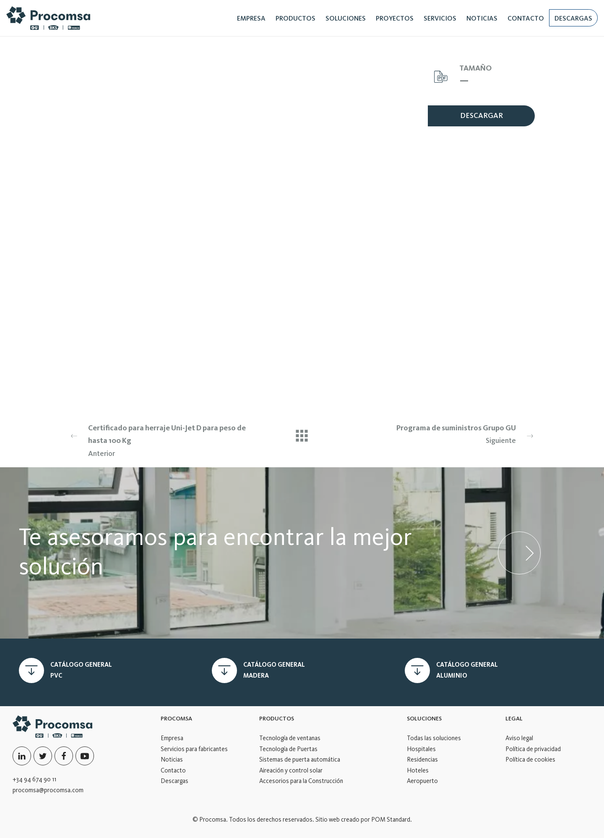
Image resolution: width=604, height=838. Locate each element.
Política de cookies (530, 759)
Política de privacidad (533, 749)
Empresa (172, 738)
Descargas (174, 781)
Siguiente (446, 433)
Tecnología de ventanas (289, 738)
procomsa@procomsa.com (48, 790)
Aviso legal (519, 738)
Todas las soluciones (434, 738)
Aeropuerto (422, 781)
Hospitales (421, 749)
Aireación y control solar (291, 770)
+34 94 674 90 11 (34, 779)
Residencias (422, 759)
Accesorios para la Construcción (301, 781)
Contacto (173, 770)
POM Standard (390, 819)
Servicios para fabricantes (194, 749)
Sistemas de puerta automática (299, 759)
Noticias (172, 759)
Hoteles (418, 770)
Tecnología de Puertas (288, 749)
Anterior (158, 440)
